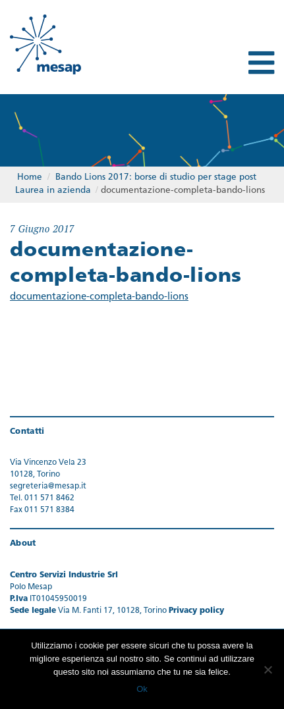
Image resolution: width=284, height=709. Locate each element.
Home (29, 177)
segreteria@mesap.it (48, 486)
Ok (142, 689)
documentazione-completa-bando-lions (99, 297)
